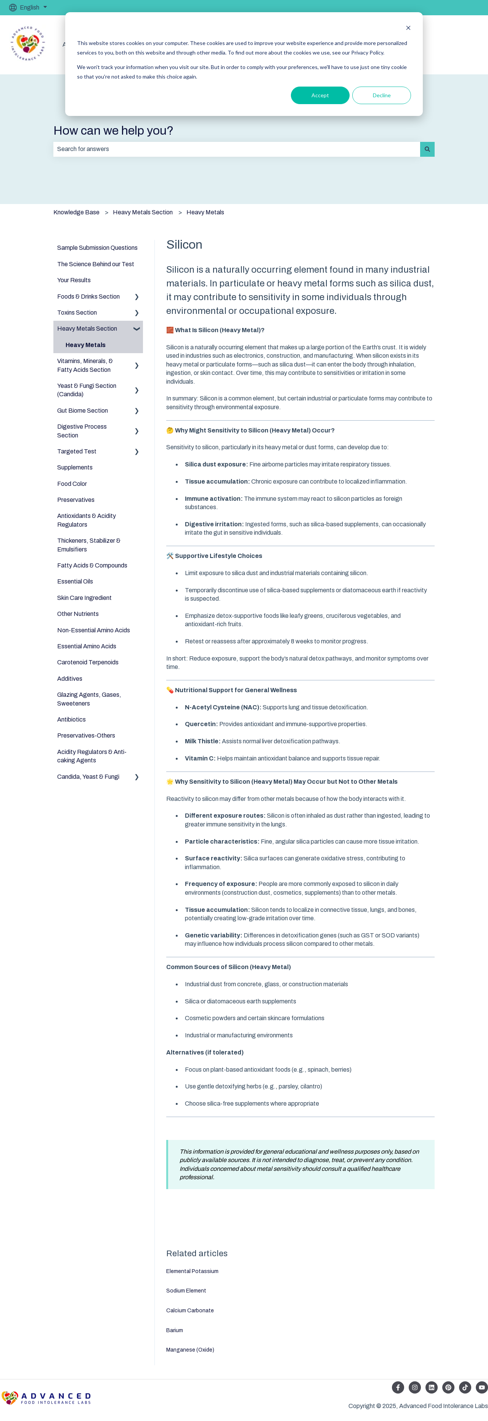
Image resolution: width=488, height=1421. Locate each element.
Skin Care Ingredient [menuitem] (84, 598)
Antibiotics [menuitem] (71, 719)
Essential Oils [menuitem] (75, 581)
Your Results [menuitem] (74, 280)
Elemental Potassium (192, 1271)
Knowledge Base (76, 212)
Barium (174, 1330)
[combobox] (236, 149)
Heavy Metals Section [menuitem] (87, 328)
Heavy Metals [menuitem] (86, 345)
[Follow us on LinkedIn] (431, 1387)
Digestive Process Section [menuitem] (82, 430)
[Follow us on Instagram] (415, 1387)
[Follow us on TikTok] (465, 1387)
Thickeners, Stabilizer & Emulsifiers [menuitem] (88, 544)
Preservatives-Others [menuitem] (86, 735)
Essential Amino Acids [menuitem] (86, 646)
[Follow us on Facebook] (398, 1387)
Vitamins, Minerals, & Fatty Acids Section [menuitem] (85, 365)
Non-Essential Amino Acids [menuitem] (93, 630)
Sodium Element (186, 1291)
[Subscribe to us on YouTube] (482, 1387)
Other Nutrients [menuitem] (78, 614)
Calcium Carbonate (190, 1310)
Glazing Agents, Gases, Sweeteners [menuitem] (89, 698)
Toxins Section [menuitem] (77, 312)
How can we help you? (113, 130)
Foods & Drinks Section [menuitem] (88, 296)
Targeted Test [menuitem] (76, 451)
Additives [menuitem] (69, 678)
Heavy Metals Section (143, 212)
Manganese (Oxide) (190, 1350)
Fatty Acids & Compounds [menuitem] (92, 565)
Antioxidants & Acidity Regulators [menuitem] (86, 520)
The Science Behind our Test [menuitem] (95, 264)
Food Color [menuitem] (72, 484)
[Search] (427, 149)
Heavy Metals (205, 212)
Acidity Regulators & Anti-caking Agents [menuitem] (92, 756)
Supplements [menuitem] (75, 467)
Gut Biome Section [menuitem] (82, 410)
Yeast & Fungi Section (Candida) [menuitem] (86, 390)
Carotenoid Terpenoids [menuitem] (88, 662)
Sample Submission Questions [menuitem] (97, 247)
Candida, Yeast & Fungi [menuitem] (88, 776)
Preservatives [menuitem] (76, 500)
